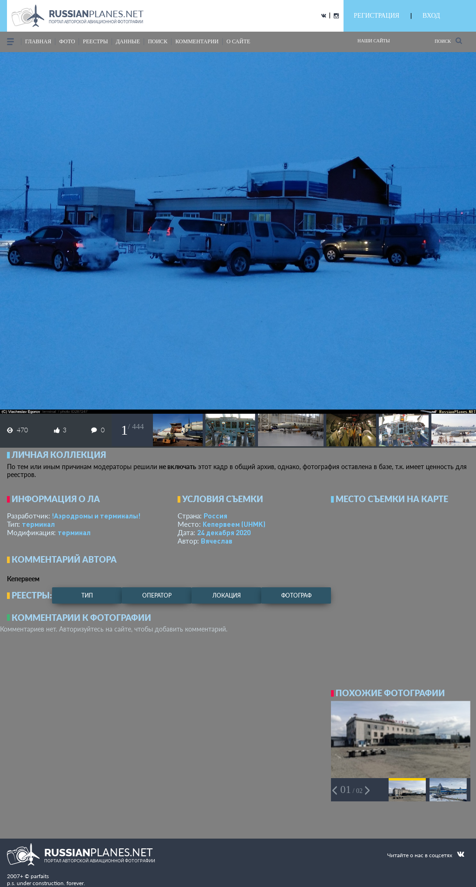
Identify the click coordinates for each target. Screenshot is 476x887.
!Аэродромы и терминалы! (96, 515)
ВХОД (431, 15)
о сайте (238, 41)
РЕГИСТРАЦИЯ (376, 15)
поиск (157, 41)
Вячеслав (216, 541)
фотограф (296, 595)
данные (128, 41)
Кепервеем (234, 524)
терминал (38, 524)
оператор (157, 595)
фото (67, 41)
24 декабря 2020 (224, 532)
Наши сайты (373, 40)
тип (87, 595)
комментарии (196, 41)
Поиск (448, 40)
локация (226, 595)
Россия (215, 515)
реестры (95, 41)
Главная (38, 41)
